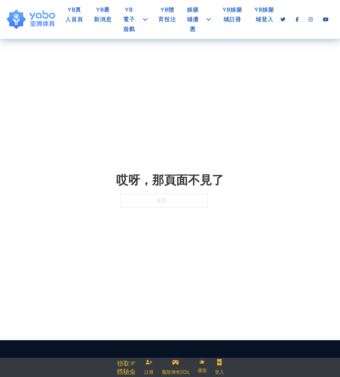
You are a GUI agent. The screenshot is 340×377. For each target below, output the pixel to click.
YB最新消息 (103, 14)
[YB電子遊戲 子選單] (145, 19)
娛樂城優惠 (193, 19)
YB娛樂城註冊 (232, 14)
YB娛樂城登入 (264, 14)
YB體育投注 (167, 14)
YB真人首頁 (74, 14)
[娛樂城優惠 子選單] (209, 19)
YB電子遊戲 (129, 19)
